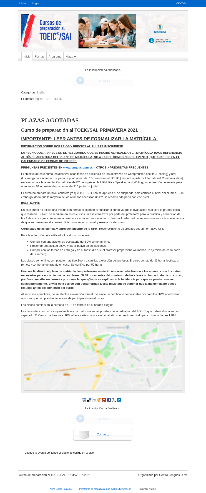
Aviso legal (55, 489)
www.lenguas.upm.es (78, 167)
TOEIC (57, 99)
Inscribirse (103, 80)
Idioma (181, 3)
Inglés (41, 92)
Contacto (103, 434)
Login (35, 3)
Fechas (39, 56)
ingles (38, 99)
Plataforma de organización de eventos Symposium (105, 489)
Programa (55, 56)
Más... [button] (71, 56)
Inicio (22, 3)
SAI (47, 99)
